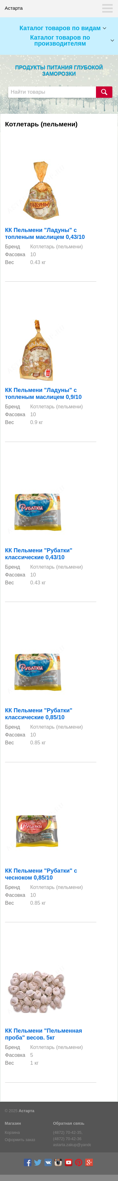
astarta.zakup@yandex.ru (72, 1145)
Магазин (13, 1123)
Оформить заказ (20, 1140)
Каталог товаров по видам (60, 28)
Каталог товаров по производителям (60, 40)
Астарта (26, 1111)
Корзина (12, 1132)
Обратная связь (69, 1123)
